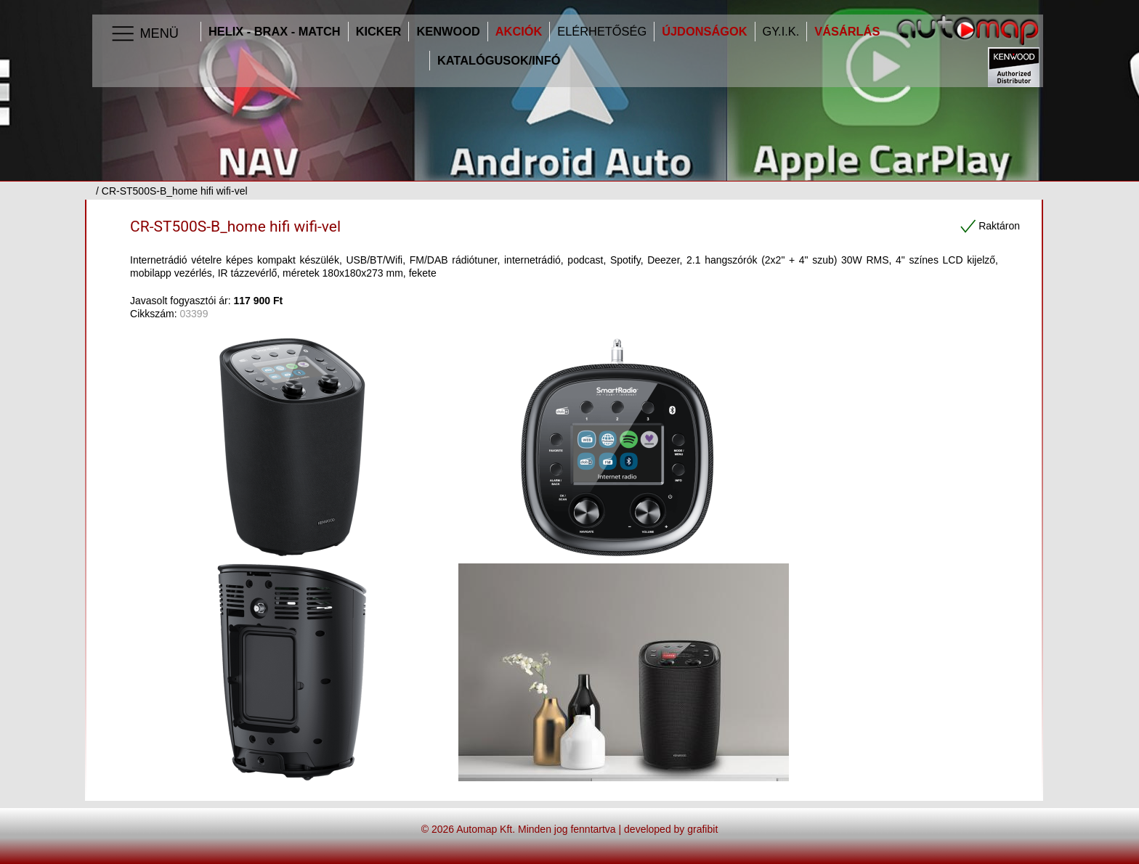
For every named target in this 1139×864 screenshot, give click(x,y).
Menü (144, 34)
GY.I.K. (781, 31)
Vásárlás (847, 31)
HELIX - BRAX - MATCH (274, 31)
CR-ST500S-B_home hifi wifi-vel (235, 226)
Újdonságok (704, 31)
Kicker (379, 31)
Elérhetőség (601, 31)
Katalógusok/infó (499, 60)
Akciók (519, 31)
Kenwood (447, 31)
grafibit (702, 829)
